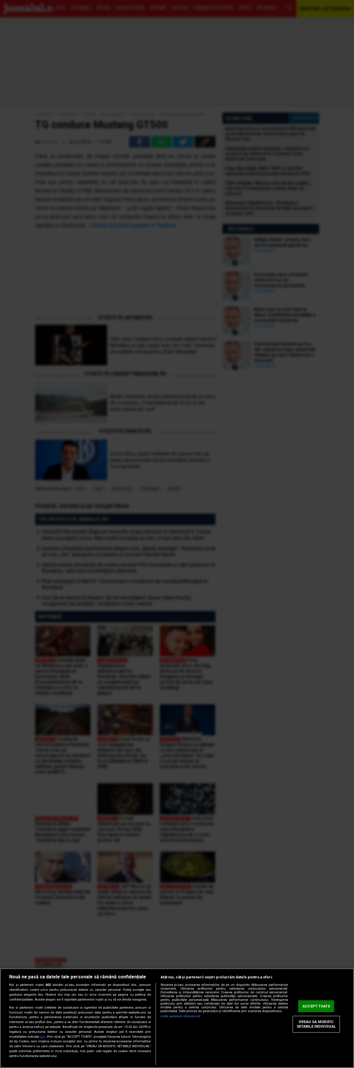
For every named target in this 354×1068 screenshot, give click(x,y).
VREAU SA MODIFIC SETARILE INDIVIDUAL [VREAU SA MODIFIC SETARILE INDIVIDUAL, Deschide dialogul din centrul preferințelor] (316, 1024)
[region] (177, 1018)
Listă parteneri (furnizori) (180, 1016)
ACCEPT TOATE (316, 1006)
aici (42, 1037)
